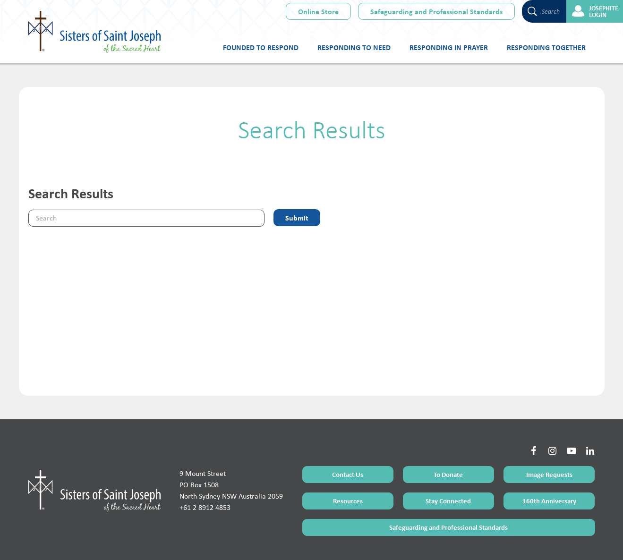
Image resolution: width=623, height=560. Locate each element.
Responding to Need (354, 47)
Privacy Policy (345, 542)
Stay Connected (448, 464)
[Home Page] (94, 453)
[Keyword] (146, 218)
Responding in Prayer (449, 47)
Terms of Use (288, 542)
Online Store (318, 11)
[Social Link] (533, 414)
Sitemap (316, 542)
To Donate (448, 437)
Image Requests (549, 437)
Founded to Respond (261, 47)
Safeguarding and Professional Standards (436, 11)
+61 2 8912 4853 (204, 470)
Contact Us (347, 437)
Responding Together (546, 47)
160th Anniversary (549, 464)
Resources (348, 464)
